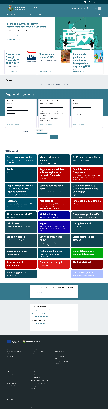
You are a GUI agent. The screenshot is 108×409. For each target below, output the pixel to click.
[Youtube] (77, 8)
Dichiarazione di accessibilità (62, 359)
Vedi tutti (54, 137)
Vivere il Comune (40, 15)
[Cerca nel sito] (99, 8)
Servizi (30, 15)
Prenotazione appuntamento (14, 351)
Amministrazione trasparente (38, 351)
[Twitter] (83, 8)
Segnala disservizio (59, 354)
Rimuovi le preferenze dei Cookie (14, 404)
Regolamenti (34, 354)
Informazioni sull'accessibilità (62, 361)
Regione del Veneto (11, 2)
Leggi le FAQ (58, 363)
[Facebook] (86, 8)
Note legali (57, 366)
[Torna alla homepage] (32, 341)
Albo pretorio (10, 356)
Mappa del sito (10, 400)
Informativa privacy (59, 356)
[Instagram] (80, 8)
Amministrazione (12, 15)
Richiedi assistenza (59, 351)
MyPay (8, 354)
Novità (22, 15)
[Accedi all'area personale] (92, 2)
